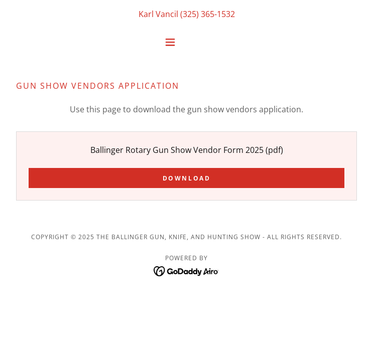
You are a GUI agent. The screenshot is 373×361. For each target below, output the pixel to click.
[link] (186, 270)
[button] (186, 42)
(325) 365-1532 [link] (207, 14)
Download (187, 178)
